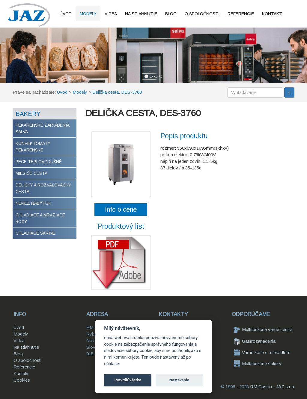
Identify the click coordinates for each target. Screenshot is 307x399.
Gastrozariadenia (255, 341)
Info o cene (121, 209)
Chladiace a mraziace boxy (40, 218)
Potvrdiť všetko (128, 380)
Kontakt (272, 13)
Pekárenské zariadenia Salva (43, 128)
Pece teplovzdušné (39, 161)
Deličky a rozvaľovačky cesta (43, 188)
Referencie (241, 13)
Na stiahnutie (141, 13)
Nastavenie (179, 380)
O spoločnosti (202, 13)
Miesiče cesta (31, 173)
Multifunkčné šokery (258, 363)
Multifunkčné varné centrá (263, 329)
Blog (171, 13)
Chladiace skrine (35, 233)
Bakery (28, 113)
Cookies (21, 380)
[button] (23, 55)
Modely (88, 13)
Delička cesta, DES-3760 (117, 92)
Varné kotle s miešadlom (262, 352)
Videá (111, 13)
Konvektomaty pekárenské (33, 146)
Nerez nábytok (33, 203)
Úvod (66, 13)
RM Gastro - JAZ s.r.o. (272, 386)
